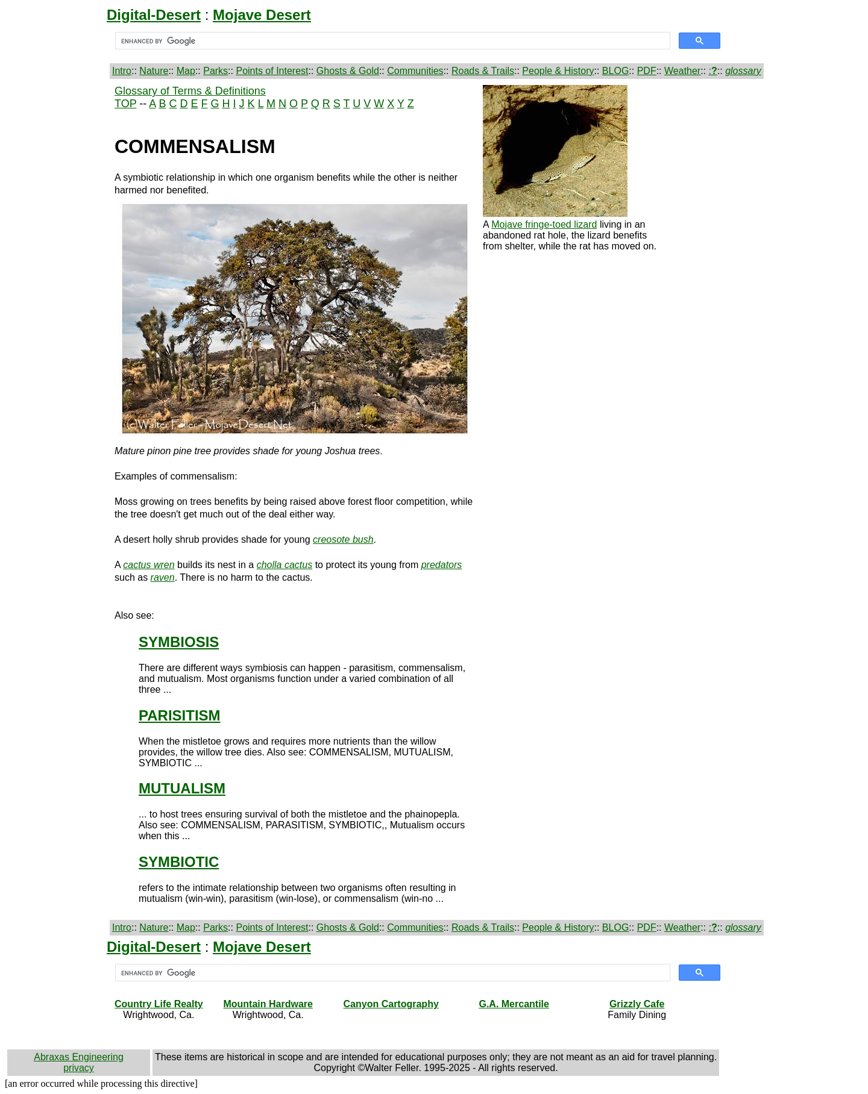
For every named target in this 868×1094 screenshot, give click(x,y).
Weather (682, 71)
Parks (215, 71)
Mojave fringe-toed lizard (544, 224)
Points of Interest (272, 71)
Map (186, 71)
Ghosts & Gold (347, 71)
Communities (415, 71)
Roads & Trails (482, 71)
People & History (558, 71)
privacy (78, 1068)
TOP (125, 104)
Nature (153, 71)
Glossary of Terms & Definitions (190, 91)
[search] (391, 41)
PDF (646, 71)
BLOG (615, 71)
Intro (121, 71)
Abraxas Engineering (79, 1057)
